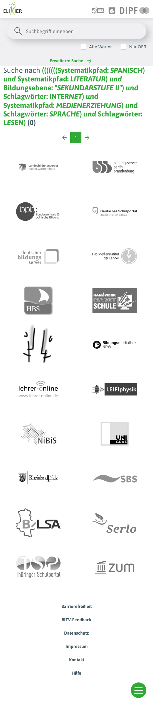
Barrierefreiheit (76, 606)
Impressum (77, 646)
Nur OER (137, 46)
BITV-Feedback (76, 619)
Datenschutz (76, 632)
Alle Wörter (100, 46)
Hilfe (76, 672)
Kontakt (76, 659)
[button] (138, 690)
